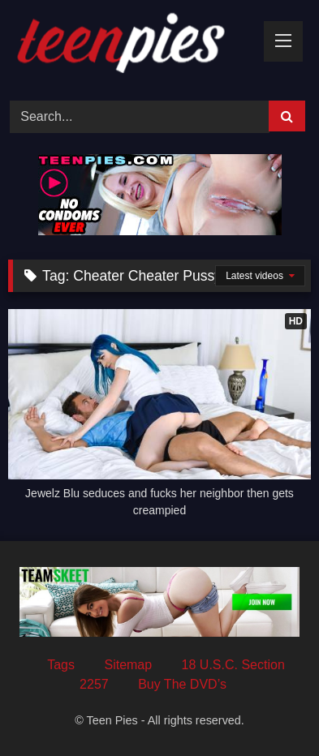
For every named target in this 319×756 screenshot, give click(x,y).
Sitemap (128, 665)
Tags (61, 665)
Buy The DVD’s (182, 684)
